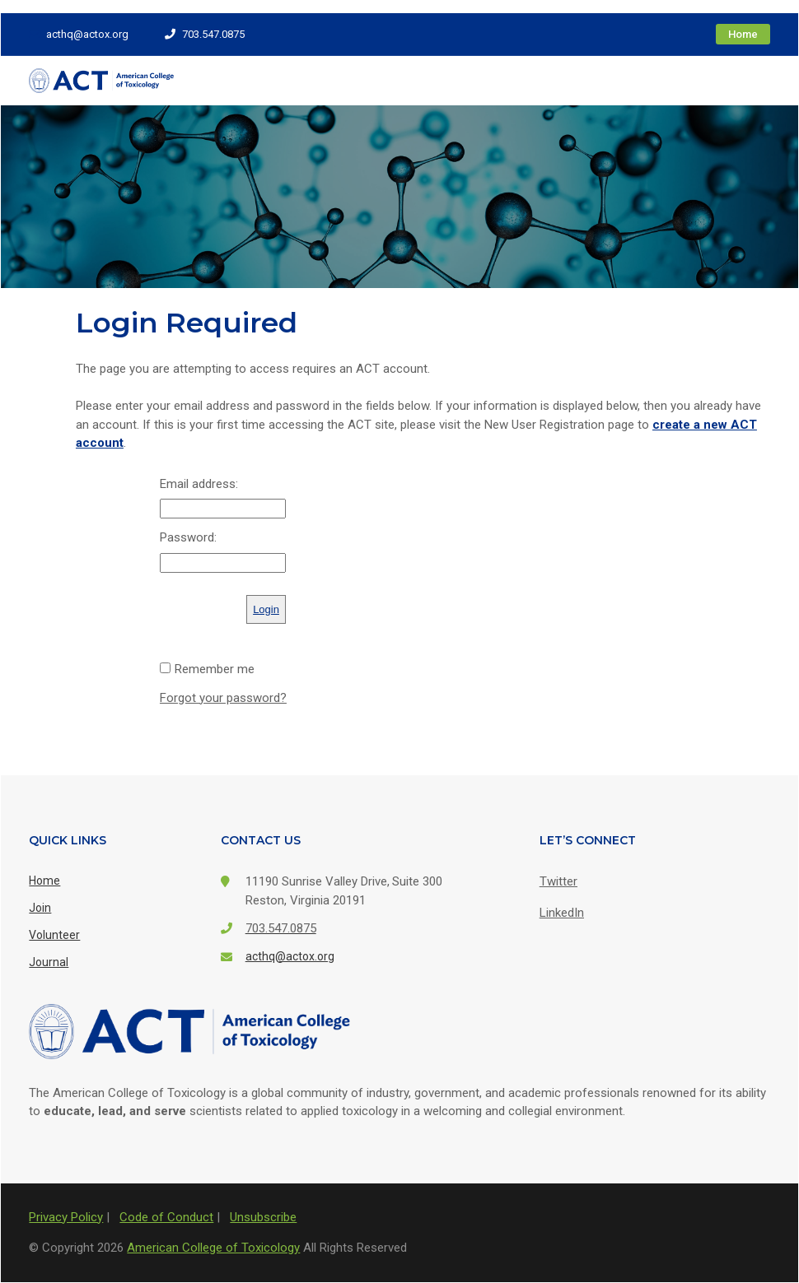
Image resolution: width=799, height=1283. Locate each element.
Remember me (215, 669)
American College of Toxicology (213, 1247)
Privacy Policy (66, 1217)
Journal (48, 962)
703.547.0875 (205, 34)
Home (743, 34)
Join (40, 907)
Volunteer (54, 934)
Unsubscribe (263, 1217)
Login (266, 609)
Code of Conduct (166, 1217)
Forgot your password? (223, 697)
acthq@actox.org (78, 34)
